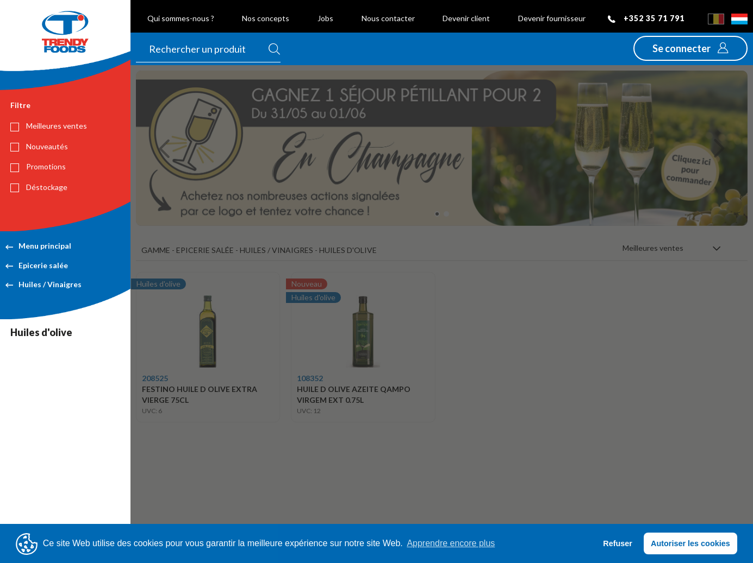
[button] (690, 48)
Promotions (38, 167)
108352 (310, 378)
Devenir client (466, 18)
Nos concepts (265, 18)
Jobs (325, 18)
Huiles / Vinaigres (43, 284)
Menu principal (38, 245)
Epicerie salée (36, 265)
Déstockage (38, 187)
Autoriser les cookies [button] (690, 543)
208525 (155, 378)
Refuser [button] (617, 543)
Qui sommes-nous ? (180, 18)
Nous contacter (388, 18)
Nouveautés (39, 146)
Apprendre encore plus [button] (451, 543)
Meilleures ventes (48, 126)
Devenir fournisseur (552, 18)
